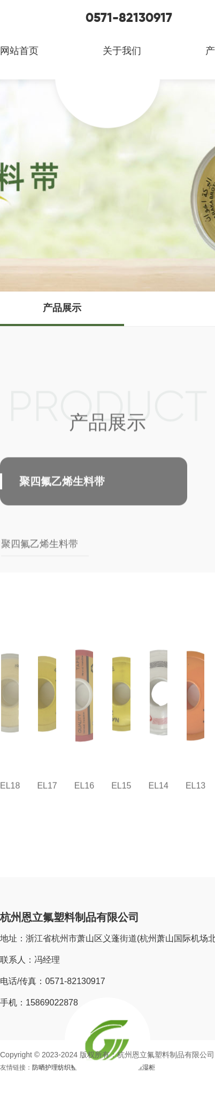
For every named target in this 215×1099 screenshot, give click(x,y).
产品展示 (62, 308)
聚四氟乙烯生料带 (39, 552)
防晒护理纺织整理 (57, 1067)
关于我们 (122, 50)
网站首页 (19, 50)
